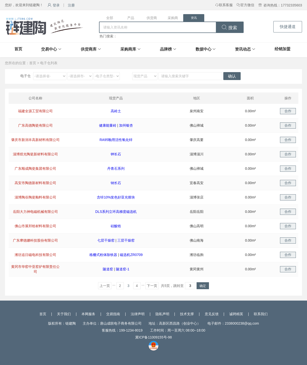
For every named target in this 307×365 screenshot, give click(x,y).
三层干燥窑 (126, 240)
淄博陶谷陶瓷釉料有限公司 (35, 197)
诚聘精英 (236, 314)
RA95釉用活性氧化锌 (116, 140)
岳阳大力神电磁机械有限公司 (35, 212)
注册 (71, 5)
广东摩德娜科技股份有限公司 (35, 240)
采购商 (173, 18)
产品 (130, 18)
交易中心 (49, 49)
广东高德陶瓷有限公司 (35, 125)
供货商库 (89, 49)
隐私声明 (162, 314)
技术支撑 (187, 314)
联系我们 (261, 314)
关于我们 (64, 314)
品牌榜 (166, 49)
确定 (203, 286)
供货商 (152, 18)
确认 (232, 76)
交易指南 (113, 314)
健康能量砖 (107, 125)
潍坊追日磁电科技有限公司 (35, 255)
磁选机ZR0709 (131, 255)
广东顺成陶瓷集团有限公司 (35, 168)
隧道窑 (108, 269)
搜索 (229, 27)
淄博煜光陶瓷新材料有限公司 (35, 154)
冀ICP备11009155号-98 (153, 337)
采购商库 (128, 49)
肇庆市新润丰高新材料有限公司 (35, 140)
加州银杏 (126, 125)
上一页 (105, 286)
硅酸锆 (116, 226)
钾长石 (116, 154)
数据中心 (203, 49)
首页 (18, 49)
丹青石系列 (116, 168)
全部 (109, 18)
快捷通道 (288, 27)
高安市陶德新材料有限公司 (35, 183)
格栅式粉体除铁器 (103, 255)
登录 (54, 5)
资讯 (194, 18)
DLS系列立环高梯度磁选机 (116, 212)
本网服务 (88, 314)
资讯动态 (243, 49)
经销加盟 (282, 49)
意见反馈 (212, 314)
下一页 (152, 286)
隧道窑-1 (122, 269)
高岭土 (116, 111)
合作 (287, 111)
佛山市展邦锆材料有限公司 (35, 226)
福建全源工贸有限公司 (35, 111)
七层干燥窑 (106, 240)
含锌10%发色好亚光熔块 (116, 197)
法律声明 (138, 314)
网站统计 (7, 363)
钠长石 (116, 183)
